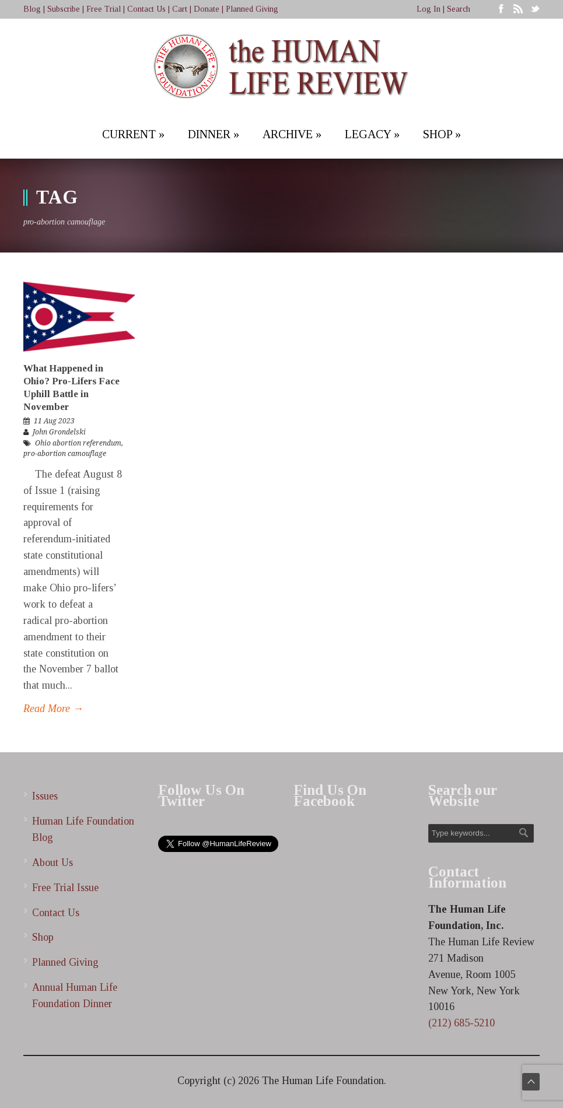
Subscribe (63, 9)
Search (458, 9)
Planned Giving (252, 9)
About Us (52, 862)
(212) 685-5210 (461, 1023)
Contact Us (146, 9)
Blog (32, 9)
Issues (45, 796)
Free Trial (103, 9)
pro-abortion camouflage (64, 454)
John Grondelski (59, 432)
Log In (428, 9)
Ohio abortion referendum (78, 443)
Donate (206, 9)
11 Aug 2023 (54, 421)
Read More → (53, 708)
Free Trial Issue (65, 887)
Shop (43, 937)
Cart (179, 9)
